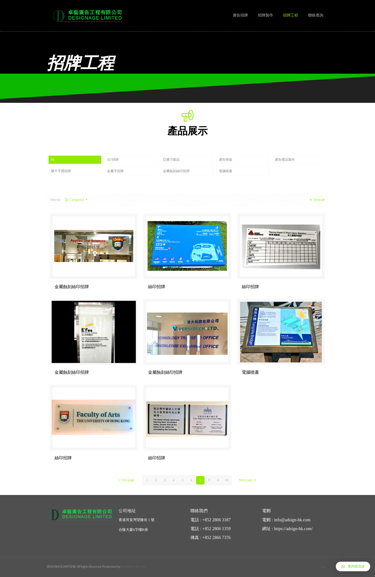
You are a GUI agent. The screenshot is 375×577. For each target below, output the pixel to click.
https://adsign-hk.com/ (293, 528)
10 (226, 480)
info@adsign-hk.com (292, 519)
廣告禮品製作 (285, 159)
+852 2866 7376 (216, 537)
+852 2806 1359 (216, 528)
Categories (76, 200)
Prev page (126, 480)
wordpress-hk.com (133, 566)
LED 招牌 (113, 159)
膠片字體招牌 (61, 171)
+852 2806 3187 (216, 519)
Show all (316, 200)
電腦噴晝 (225, 171)
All (52, 159)
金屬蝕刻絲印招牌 (176, 171)
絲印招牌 (156, 287)
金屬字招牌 (115, 171)
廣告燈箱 (225, 159)
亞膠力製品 (171, 159)
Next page (248, 480)
